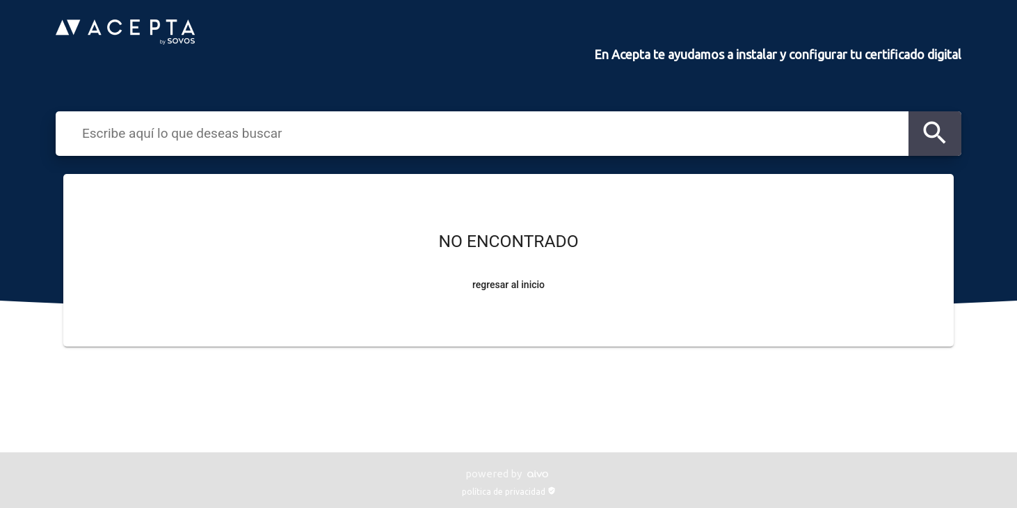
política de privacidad (509, 491)
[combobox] (491, 133)
